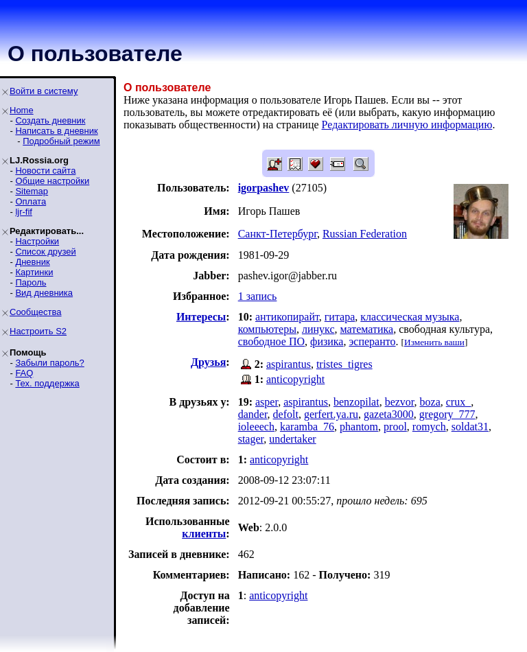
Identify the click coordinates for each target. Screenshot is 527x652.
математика (367, 329)
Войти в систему (44, 91)
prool (395, 426)
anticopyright (295, 379)
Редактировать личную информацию (407, 124)
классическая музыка (409, 317)
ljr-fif (23, 212)
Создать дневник (50, 120)
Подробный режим (61, 141)
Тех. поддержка (47, 383)
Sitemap (31, 191)
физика (326, 341)
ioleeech (256, 426)
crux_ (458, 402)
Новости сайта (45, 170)
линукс (318, 329)
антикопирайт (287, 317)
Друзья (208, 362)
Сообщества (36, 312)
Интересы (201, 317)
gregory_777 (447, 414)
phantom (359, 426)
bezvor (399, 402)
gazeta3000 (389, 414)
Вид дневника (44, 293)
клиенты (204, 533)
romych (429, 426)
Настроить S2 (38, 331)
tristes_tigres (344, 364)
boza (430, 402)
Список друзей (45, 251)
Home (22, 110)
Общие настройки (52, 181)
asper (266, 402)
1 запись (257, 296)
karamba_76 (307, 426)
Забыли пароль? (49, 363)
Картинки (34, 272)
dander (253, 414)
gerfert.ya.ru (331, 414)
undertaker (292, 439)
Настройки (37, 241)
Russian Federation (365, 234)
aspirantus (288, 364)
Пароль (30, 282)
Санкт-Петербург (277, 234)
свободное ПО (271, 341)
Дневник (32, 262)
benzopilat (356, 402)
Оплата (30, 201)
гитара (340, 317)
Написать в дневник (56, 131)
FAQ (24, 373)
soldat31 (470, 426)
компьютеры (267, 329)
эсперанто (372, 341)
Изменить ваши (434, 342)
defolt (285, 414)
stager (251, 439)
